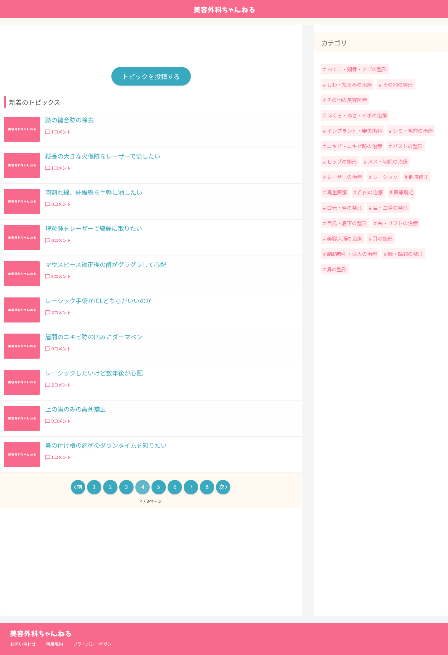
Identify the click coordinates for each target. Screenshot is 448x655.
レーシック (385, 176)
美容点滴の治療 (344, 238)
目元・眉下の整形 (346, 223)
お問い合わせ (23, 644)
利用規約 (54, 644)
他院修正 (418, 176)
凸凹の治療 (370, 192)
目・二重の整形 (390, 207)
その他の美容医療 (346, 99)
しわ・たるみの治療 (349, 84)
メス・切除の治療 (387, 161)
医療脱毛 (403, 192)
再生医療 (336, 192)
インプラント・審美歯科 (354, 130)
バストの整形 (407, 146)
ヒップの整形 (341, 161)
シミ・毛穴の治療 (412, 130)
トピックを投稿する (151, 76)
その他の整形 (397, 84)
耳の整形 (382, 238)
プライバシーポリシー (94, 644)
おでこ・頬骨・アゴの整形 (356, 69)
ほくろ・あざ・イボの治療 (356, 115)
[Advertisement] (151, 42)
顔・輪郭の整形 (405, 253)
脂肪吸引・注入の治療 (351, 253)
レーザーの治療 (344, 176)
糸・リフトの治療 (397, 223)
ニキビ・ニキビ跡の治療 (354, 146)
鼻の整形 (336, 269)
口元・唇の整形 (344, 207)
